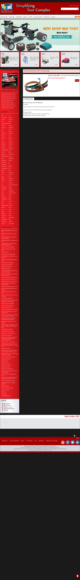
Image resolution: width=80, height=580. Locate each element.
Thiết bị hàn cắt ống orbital (7, 262)
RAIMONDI (11, 158)
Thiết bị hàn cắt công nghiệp (8, 303)
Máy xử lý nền (5, 361)
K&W (3, 211)
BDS (3, 131)
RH (9, 164)
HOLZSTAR (4, 199)
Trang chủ (5, 440)
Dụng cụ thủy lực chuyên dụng (8, 254)
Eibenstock (4, 166)
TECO (10, 195)
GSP (3, 193)
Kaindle (3, 213)
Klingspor (4, 217)
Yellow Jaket (11, 223)
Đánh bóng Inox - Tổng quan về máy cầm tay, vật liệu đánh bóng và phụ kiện (9, 326)
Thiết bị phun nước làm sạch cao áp (9, 286)
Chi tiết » (16, 64)
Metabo (10, 125)
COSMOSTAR (5, 150)
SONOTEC (11, 178)
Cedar (3, 142)
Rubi (10, 170)
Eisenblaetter (4, 168)
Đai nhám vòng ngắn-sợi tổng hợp (9, 98)
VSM (10, 213)
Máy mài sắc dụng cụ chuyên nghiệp (10, 309)
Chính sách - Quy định (52, 440)
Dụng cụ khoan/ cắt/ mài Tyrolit (8, 357)
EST (2, 174)
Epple (3, 172)
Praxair (10, 156)
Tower (10, 207)
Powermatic (11, 154)
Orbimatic (11, 144)
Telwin (10, 197)
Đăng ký (71, 5)
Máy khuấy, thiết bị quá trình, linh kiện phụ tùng (34, 59)
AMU (3, 121)
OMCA (10, 140)
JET (2, 209)
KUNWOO (4, 221)
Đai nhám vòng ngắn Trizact (8, 100)
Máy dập (3, 392)
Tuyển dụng (29, 440)
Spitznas (10, 180)
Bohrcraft (4, 133)
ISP (2, 203)
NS (9, 135)
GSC (3, 191)
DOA (3, 158)
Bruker (3, 135)
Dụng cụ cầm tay (5, 390)
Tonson (10, 201)
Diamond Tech (5, 156)
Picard (10, 150)
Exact (3, 176)
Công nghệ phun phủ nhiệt (7, 298)
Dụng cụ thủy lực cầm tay (7, 307)
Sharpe (10, 174)
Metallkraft (11, 127)
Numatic (10, 137)
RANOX (10, 160)
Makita (10, 121)
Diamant (3, 154)
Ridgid (10, 166)
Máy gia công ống (5, 366)
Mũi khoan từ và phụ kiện (7, 329)
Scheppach (11, 172)
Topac (10, 203)
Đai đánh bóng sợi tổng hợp (8, 108)
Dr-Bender (4, 160)
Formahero (4, 186)
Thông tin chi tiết (28, 99)
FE (2, 182)
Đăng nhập (76, 5)
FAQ (35, 440)
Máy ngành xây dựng (6, 359)
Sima (10, 176)
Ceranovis (4, 144)
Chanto (3, 146)
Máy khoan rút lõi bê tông (7, 368)
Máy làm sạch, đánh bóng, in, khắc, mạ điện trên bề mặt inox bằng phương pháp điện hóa (9, 338)
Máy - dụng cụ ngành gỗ (7, 335)
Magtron (10, 119)
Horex (3, 201)
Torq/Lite (10, 205)
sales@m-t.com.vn (8, 407)
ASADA (3, 125)
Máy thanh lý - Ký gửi (6, 364)
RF (9, 162)
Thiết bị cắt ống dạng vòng (7, 305)
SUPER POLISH (12, 193)
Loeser (3, 223)
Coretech (4, 148)
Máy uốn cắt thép (5, 363)
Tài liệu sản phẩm (14, 440)
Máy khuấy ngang (5, 386)
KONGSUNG (4, 219)
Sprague (10, 182)
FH (2, 184)
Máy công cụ (4, 393)
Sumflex (10, 189)
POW (10, 152)
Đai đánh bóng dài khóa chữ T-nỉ (9, 106)
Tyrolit (10, 209)
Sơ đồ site (41, 440)
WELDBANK (11, 217)
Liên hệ (22, 440)
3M (2, 115)
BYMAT (3, 137)
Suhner (10, 186)
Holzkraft (3, 197)
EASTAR (3, 162)
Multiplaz (11, 133)
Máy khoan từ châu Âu (6, 266)
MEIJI (10, 123)
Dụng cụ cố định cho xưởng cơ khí (9, 279)
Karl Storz (4, 215)
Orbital (10, 146)
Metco (10, 129)
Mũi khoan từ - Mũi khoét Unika (8, 333)
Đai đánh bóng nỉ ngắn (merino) (8, 96)
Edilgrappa (4, 164)
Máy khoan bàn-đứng (6, 395)
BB (2, 129)
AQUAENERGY (5, 123)
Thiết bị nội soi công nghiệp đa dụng (9, 277)
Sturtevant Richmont (13, 184)
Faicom (3, 178)
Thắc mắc (6, 410)
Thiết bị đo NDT (5, 252)
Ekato (3, 170)
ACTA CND (4, 117)
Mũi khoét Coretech (6, 348)
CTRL (3, 152)
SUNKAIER (11, 191)
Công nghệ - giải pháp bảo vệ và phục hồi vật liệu (14, 59)
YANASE (11, 221)
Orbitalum (11, 148)
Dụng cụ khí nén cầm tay (7, 264)
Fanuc (3, 180)
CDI (2, 140)
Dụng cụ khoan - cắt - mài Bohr (8, 341)
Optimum (11, 142)
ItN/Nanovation (5, 205)
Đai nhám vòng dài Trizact (7, 102)
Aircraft (3, 119)
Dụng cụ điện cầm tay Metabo (8, 246)
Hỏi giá (77, 80)
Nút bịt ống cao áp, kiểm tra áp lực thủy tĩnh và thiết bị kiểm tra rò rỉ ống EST (10, 345)
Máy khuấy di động (6, 268)
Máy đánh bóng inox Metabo (8, 331)
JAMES (3, 207)
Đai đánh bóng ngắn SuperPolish (9, 94)
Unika (10, 211)
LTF (9, 115)
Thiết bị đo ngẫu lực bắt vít (7, 388)
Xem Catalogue (6, 70)
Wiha (10, 219)
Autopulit (3, 127)
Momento (11, 131)
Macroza (10, 117)
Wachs (10, 215)
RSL (10, 168)
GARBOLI (4, 189)
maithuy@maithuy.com (9, 408)
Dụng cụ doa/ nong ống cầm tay (8, 380)
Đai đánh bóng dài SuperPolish (8, 104)
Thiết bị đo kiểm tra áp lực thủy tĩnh (9, 281)
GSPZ (3, 195)
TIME (10, 199)
